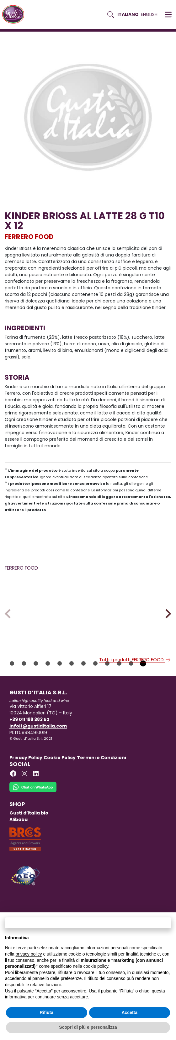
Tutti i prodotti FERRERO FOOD (135, 691)
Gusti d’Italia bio (28, 845)
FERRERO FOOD (29, 236)
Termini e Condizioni (101, 789)
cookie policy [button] (95, 966)
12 (143, 695)
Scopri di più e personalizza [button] (88, 1027)
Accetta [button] (129, 1012)
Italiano (128, 14)
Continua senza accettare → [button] (88, 922)
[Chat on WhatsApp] (32, 823)
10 (119, 695)
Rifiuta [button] (46, 1012)
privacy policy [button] (28, 953)
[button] (168, 14)
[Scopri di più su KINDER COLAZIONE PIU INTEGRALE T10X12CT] (131, 613)
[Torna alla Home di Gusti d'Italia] (15, 14)
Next (166, 629)
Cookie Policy (60, 789)
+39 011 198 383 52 (29, 751)
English (149, 14)
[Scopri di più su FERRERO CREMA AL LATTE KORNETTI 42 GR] (45, 613)
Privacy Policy (25, 789)
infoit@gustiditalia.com (38, 758)
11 (131, 695)
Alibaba (18, 851)
